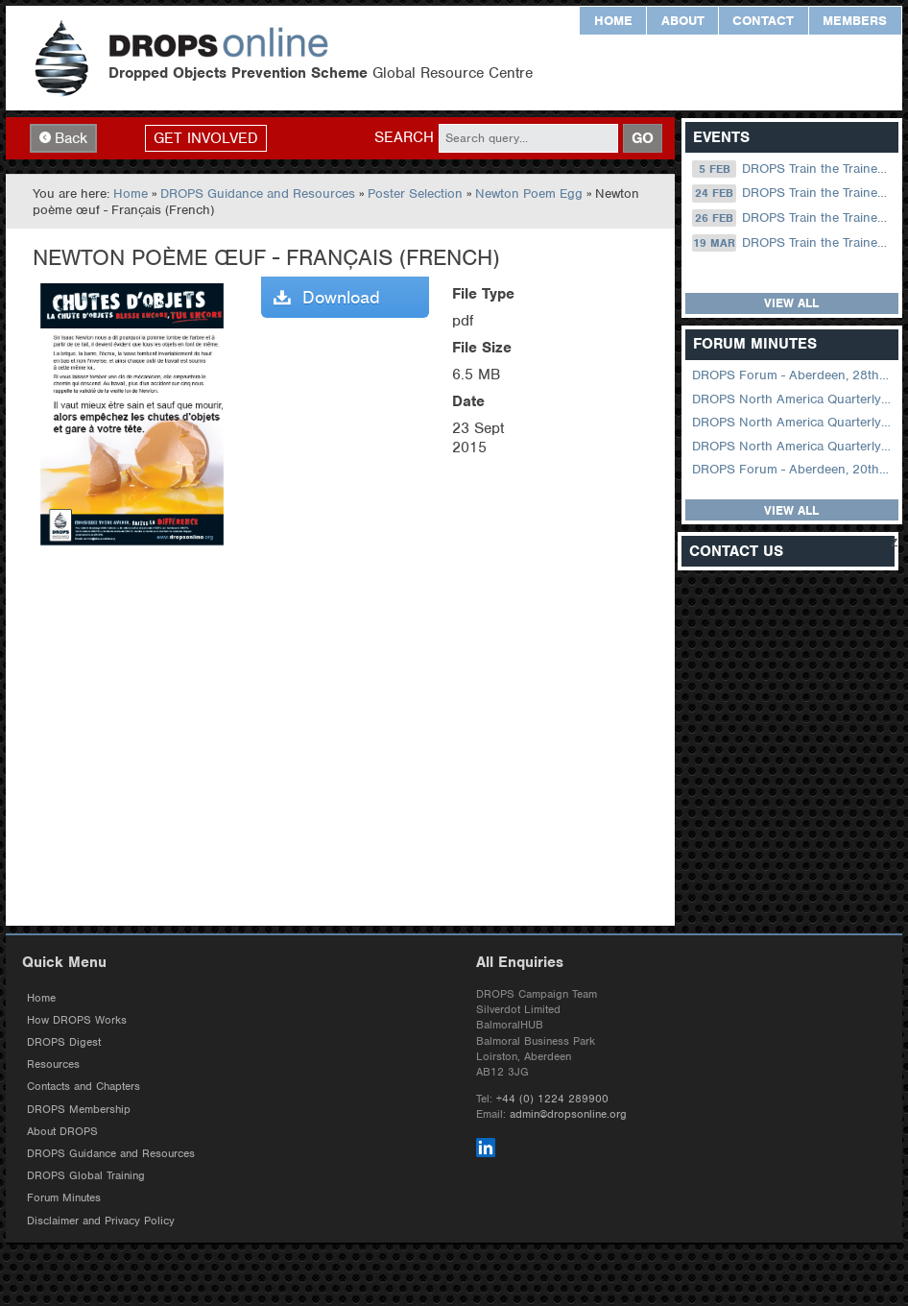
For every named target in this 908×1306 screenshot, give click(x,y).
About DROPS (62, 1131)
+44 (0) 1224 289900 (552, 1098)
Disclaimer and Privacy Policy (101, 1220)
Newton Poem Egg (529, 193)
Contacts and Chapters (83, 1086)
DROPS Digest (64, 1042)
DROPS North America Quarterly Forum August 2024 (793, 399)
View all (791, 303)
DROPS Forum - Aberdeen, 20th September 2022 (793, 469)
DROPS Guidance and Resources (257, 193)
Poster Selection (415, 193)
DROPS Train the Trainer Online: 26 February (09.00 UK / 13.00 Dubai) (793, 218)
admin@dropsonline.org (568, 1114)
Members (855, 20)
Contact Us (736, 552)
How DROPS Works (77, 1020)
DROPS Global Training (86, 1175)
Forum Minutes (64, 1197)
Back (63, 138)
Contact (763, 20)
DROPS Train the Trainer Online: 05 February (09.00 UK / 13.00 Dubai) (793, 169)
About (683, 20)
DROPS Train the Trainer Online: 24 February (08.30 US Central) (793, 193)
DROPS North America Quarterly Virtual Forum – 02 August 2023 (793, 422)
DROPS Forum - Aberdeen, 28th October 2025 (793, 375)
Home (613, 20)
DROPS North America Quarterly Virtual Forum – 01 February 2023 (793, 446)
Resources (53, 1064)
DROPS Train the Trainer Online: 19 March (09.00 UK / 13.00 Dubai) (793, 243)
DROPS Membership (79, 1109)
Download (327, 297)
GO (643, 138)
